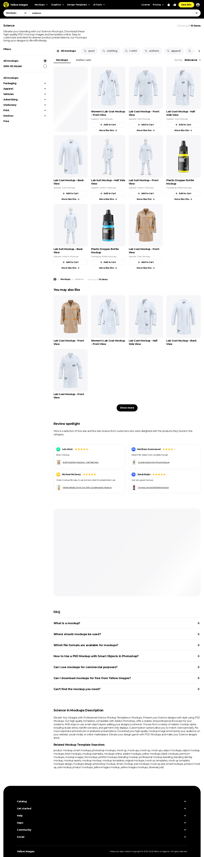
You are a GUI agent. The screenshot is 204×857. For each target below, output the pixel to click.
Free (6, 121)
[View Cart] (168, 4)
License (145, 4)
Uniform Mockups (107, 187)
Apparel (8, 88)
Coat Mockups (106, 119)
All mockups (25, 61)
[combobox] (114, 13)
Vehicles (8, 94)
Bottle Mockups (184, 187)
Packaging (9, 83)
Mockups (62, 60)
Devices (8, 115)
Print (6, 110)
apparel (174, 50)
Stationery (9, 104)
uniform (152, 50)
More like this (108, 130)
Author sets (83, 60)
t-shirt (131, 50)
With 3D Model (25, 66)
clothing (109, 50)
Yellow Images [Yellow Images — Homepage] (25, 851)
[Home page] (55, 279)
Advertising (10, 99)
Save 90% (186, 4)
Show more (127, 407)
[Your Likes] (174, 4)
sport (89, 50)
